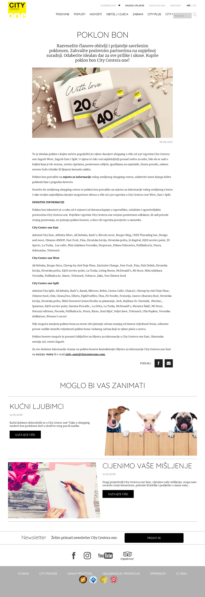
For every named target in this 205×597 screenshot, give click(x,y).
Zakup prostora (80, 573)
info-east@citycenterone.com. (85, 354)
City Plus (154, 14)
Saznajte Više (25, 435)
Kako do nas (157, 5)
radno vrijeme (134, 5)
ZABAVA (138, 14)
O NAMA (23, 573)
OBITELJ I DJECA (117, 14)
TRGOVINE (62, 14)
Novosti (96, 14)
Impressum (158, 573)
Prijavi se (155, 537)
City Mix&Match (176, 14)
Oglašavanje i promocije (121, 573)
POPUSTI (79, 14)
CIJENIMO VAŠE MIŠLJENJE (147, 465)
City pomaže (48, 573)
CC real (181, 573)
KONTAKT (175, 5)
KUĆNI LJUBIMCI (37, 406)
